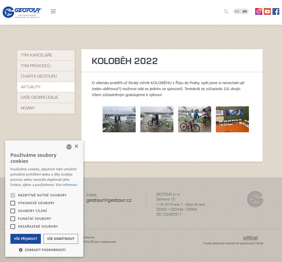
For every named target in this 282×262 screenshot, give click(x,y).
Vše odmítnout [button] (60, 238)
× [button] (76, 146)
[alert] (44, 198)
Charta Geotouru (39, 76)
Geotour (22, 16)
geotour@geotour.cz (108, 200)
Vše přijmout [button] (25, 238)
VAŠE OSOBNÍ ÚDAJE (39, 97)
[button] (44, 249)
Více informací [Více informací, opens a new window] (66, 185)
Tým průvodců (35, 66)
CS (237, 11)
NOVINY (28, 108)
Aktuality (31, 87)
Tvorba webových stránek (219, 243)
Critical (259, 243)
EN (245, 11)
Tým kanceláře (36, 55)
